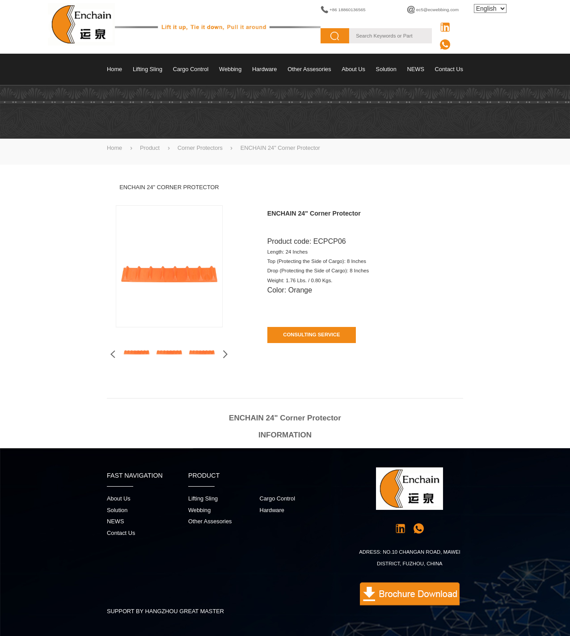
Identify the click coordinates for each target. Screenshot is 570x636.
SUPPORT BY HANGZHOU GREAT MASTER (165, 611)
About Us (353, 69)
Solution (386, 69)
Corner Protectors (200, 147)
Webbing (230, 69)
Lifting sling (147, 69)
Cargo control (191, 69)
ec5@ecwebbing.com (437, 9)
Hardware (264, 69)
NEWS (415, 69)
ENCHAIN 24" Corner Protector (280, 147)
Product (150, 147)
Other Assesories (309, 69)
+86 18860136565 (347, 9)
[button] (226, 354)
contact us (449, 69)
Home (114, 69)
